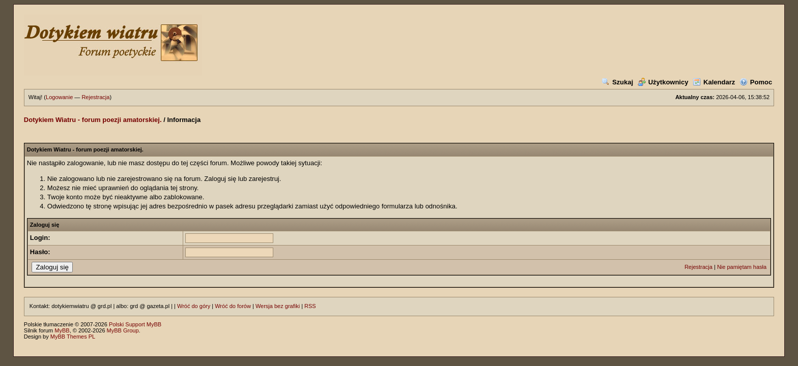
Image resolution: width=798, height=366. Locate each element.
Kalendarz (714, 82)
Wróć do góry (193, 306)
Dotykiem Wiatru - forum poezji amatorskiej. (93, 120)
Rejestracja (95, 97)
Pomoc (755, 82)
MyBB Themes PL (72, 336)
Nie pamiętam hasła (741, 267)
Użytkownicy (663, 82)
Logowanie (59, 97)
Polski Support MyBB (135, 324)
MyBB (61, 330)
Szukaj (617, 82)
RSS (310, 306)
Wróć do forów (233, 306)
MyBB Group (123, 330)
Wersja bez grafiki (277, 306)
